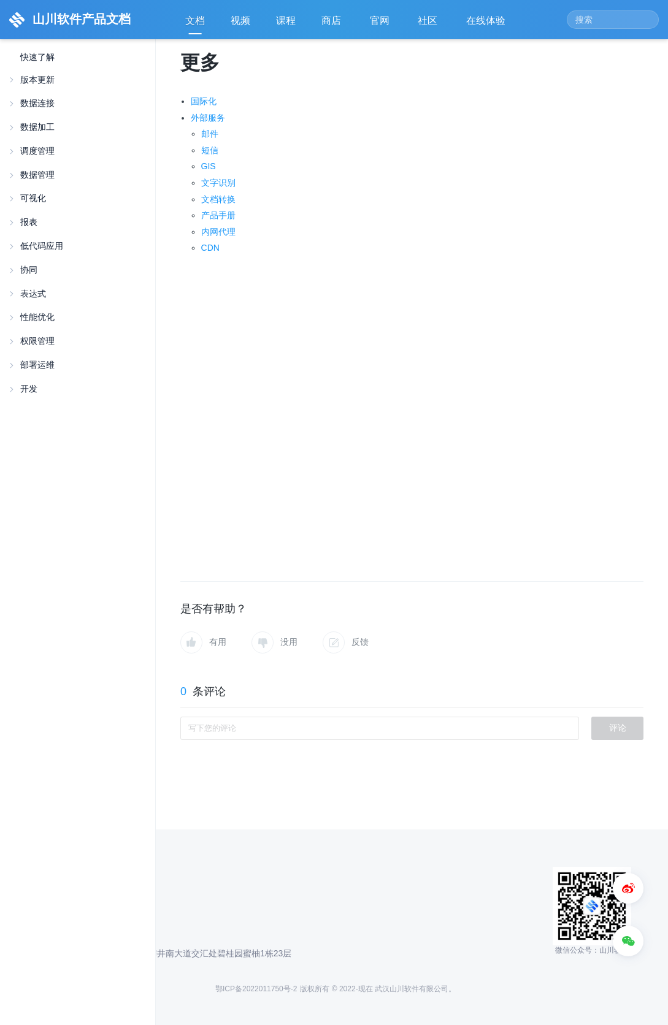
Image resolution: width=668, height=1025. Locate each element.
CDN (210, 248)
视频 (240, 20)
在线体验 (487, 24)
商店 (332, 24)
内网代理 (218, 232)
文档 (195, 20)
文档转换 (218, 199)
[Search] (613, 19)
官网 (381, 24)
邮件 (209, 134)
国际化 (204, 101)
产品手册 (218, 215)
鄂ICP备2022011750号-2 (256, 989)
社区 (429, 24)
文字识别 (218, 183)
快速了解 (37, 57)
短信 (209, 150)
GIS (208, 166)
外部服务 (208, 118)
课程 (286, 20)
